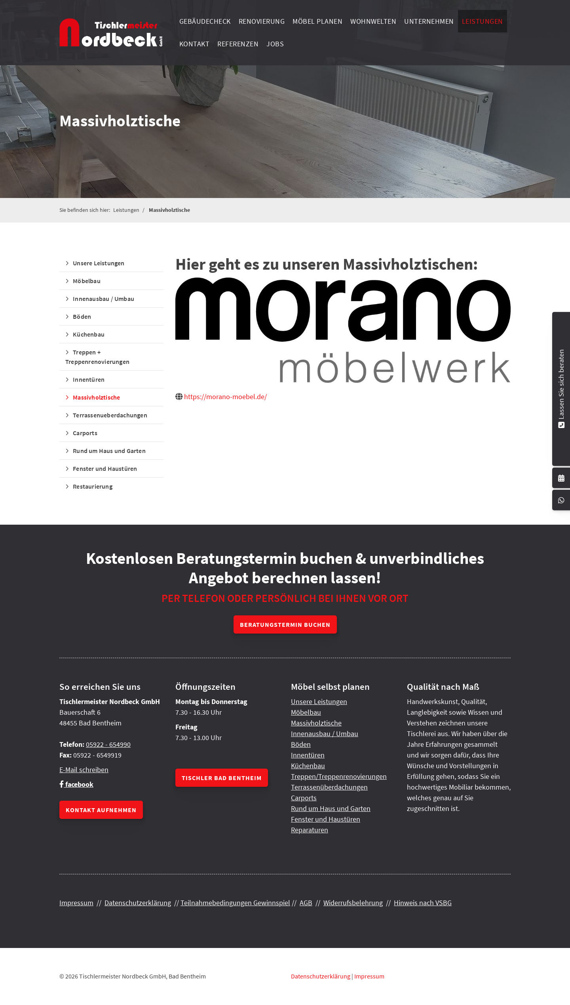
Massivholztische (169, 209)
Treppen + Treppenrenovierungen (97, 356)
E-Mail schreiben (83, 769)
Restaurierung (92, 486)
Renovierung (262, 21)
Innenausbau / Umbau (103, 299)
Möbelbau (87, 281)
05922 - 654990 (108, 744)
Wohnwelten (373, 21)
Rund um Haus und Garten (109, 451)
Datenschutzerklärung (137, 902)
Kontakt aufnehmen (101, 810)
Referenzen (237, 43)
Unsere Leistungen (98, 263)
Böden (82, 316)
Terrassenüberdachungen (329, 787)
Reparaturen (309, 829)
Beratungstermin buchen (285, 624)
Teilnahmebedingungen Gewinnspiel (235, 902)
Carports (85, 433)
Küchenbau (88, 334)
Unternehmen (429, 21)
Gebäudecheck (205, 21)
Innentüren (88, 379)
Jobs (275, 43)
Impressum (76, 902)
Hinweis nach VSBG (423, 902)
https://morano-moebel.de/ (225, 396)
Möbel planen (317, 21)
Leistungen (482, 21)
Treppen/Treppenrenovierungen (339, 776)
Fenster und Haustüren (105, 468)
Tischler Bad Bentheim (222, 778)
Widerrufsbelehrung (353, 902)
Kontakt (194, 43)
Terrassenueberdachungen (110, 415)
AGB (306, 902)
